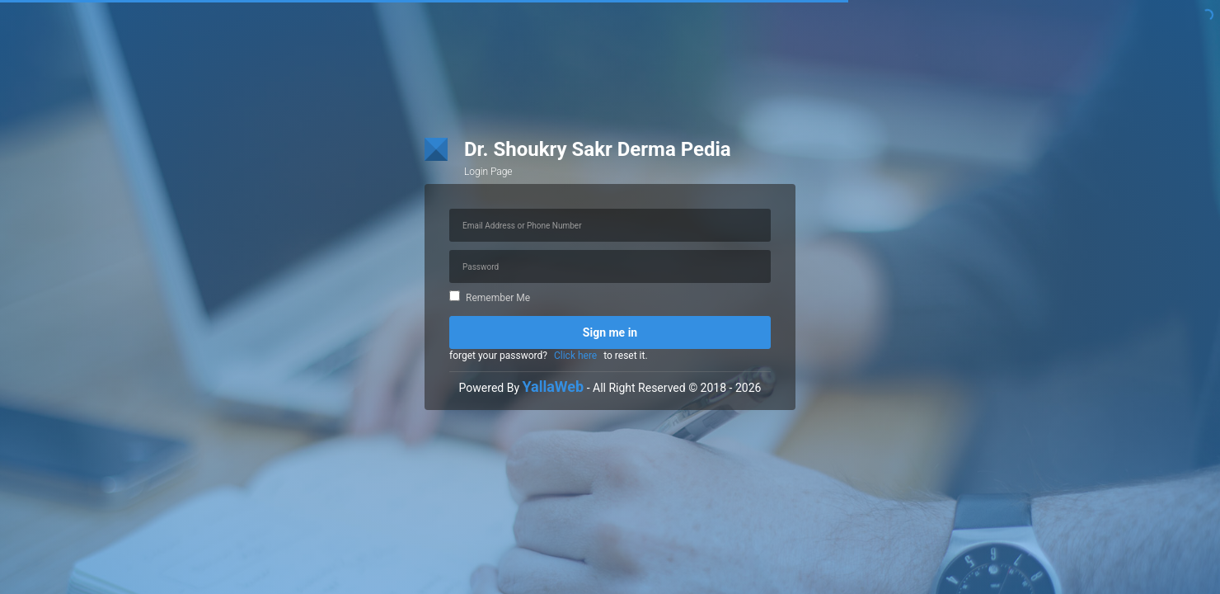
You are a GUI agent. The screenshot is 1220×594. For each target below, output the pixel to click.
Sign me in (610, 332)
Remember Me (489, 297)
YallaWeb (553, 386)
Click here (575, 355)
